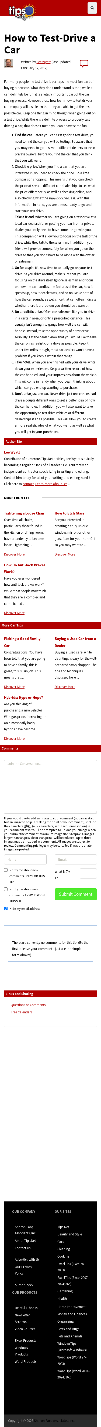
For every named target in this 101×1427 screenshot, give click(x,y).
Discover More (14, 554)
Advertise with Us (27, 1259)
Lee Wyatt (44, 62)
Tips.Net (63, 1227)
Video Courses (25, 1329)
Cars (60, 1241)
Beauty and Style (69, 1234)
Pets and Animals (69, 1336)
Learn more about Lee (51, 484)
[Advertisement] (31, 1114)
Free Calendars (21, 1012)
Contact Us (22, 1248)
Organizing (65, 1321)
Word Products (25, 1361)
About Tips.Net (25, 1240)
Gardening (65, 1291)
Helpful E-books (26, 1308)
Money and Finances (72, 1314)
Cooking (63, 1256)
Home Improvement (71, 1307)
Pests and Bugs (68, 1329)
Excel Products (25, 1340)
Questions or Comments (28, 1005)
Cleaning (63, 1249)
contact (28, 484)
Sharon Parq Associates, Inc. (54, 1420)
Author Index (24, 1285)
